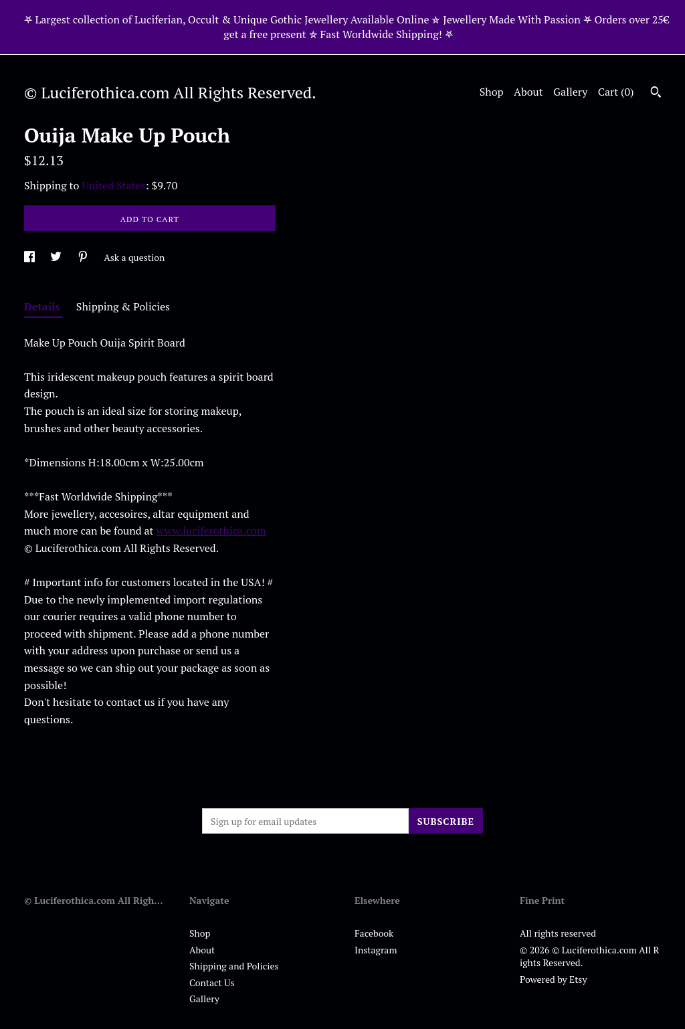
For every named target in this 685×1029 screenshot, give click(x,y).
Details (43, 306)
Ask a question (134, 257)
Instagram (376, 949)
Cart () (616, 91)
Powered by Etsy (553, 979)
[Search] (656, 93)
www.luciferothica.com (211, 530)
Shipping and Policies (234, 965)
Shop (492, 91)
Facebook (374, 933)
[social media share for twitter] (57, 257)
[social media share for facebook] (30, 257)
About (528, 91)
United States (113, 185)
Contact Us (212, 982)
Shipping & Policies (123, 306)
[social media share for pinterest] (84, 257)
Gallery (570, 91)
